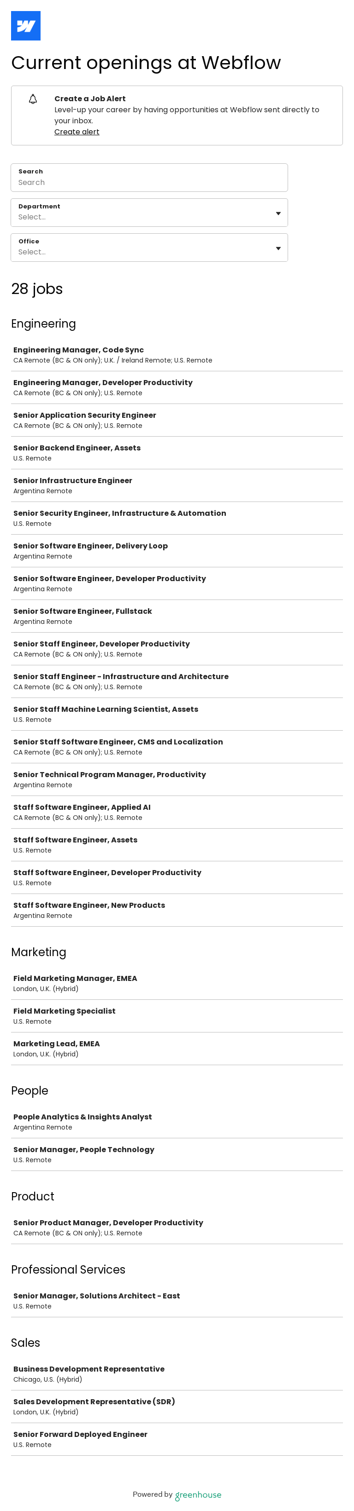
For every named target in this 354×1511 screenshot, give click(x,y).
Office (28, 241)
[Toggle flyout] (278, 213)
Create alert (77, 132)
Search (30, 171)
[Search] (149, 183)
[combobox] (19, 217)
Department (39, 206)
